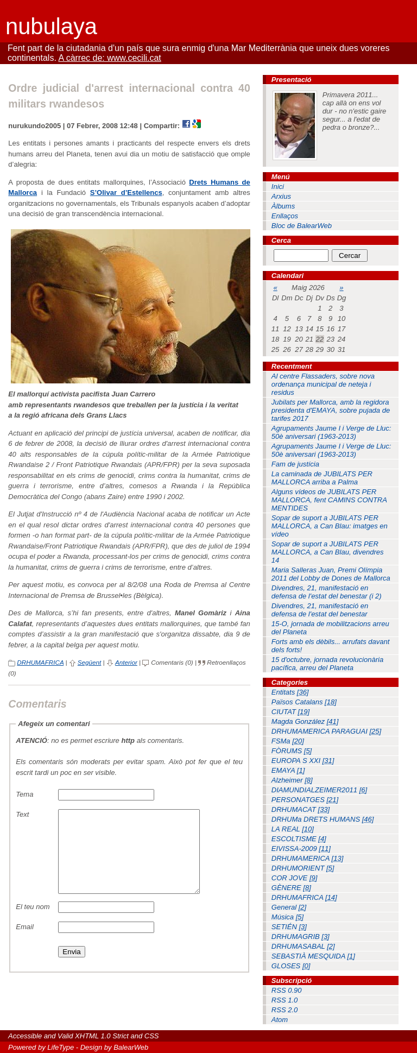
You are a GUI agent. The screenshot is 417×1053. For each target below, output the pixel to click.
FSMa (287, 741)
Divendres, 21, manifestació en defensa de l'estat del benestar (319, 610)
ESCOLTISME (298, 839)
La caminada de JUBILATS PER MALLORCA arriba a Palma (321, 478)
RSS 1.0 (284, 1000)
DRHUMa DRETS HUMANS (322, 819)
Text (22, 814)
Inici (277, 186)
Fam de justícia (295, 464)
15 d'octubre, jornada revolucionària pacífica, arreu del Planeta (327, 663)
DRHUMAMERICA (307, 858)
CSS (151, 1036)
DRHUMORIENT (302, 868)
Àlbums (283, 206)
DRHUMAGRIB (300, 936)
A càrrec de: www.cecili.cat (109, 57)
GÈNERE (291, 888)
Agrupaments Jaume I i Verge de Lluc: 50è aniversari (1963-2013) (331, 432)
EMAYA (288, 770)
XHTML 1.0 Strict (102, 1036)
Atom (279, 1020)
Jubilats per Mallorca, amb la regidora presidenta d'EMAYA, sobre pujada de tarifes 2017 (330, 410)
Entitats (290, 692)
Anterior (126, 662)
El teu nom (32, 923)
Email (25, 943)
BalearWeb (130, 1047)
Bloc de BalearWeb (301, 226)
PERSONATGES (304, 800)
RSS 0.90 (286, 990)
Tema (24, 794)
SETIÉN (289, 927)
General (288, 907)
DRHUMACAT (300, 809)
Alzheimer (292, 780)
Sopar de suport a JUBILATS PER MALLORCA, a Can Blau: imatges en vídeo (329, 526)
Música (287, 917)
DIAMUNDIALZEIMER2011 (319, 790)
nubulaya (51, 26)
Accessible (25, 1036)
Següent (90, 662)
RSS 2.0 (284, 1010)
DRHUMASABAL (303, 946)
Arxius (281, 196)
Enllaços (284, 216)
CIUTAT (290, 712)
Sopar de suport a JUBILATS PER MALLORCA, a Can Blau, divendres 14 (327, 552)
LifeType (60, 1047)
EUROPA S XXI (302, 760)
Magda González (305, 721)
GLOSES (291, 966)
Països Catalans (304, 702)
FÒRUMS (291, 751)
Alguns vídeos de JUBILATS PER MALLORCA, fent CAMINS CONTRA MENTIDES (329, 500)
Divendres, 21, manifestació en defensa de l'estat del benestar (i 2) (326, 592)
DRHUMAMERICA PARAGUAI (326, 731)
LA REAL (292, 829)
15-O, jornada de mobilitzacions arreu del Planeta (330, 628)
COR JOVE (294, 878)
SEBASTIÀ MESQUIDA (313, 956)
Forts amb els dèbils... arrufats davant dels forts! (330, 646)
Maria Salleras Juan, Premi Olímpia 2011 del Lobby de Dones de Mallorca (330, 574)
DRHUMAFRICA (40, 662)
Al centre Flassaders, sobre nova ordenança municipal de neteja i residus (323, 384)
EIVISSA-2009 (301, 848)
